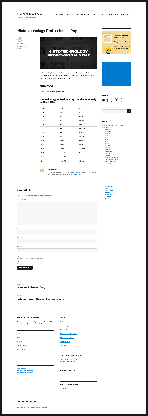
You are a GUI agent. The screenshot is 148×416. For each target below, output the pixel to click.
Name (20, 228)
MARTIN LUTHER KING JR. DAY (114, 179)
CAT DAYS (108, 163)
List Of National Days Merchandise (26, 359)
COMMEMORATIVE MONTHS (113, 159)
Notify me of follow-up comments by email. (30, 258)
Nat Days (20, 43)
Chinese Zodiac (64, 330)
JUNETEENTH (109, 185)
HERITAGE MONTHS (110, 161)
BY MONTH (85, 15)
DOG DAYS (108, 167)
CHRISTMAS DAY (110, 197)
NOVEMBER (108, 149)
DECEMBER (108, 151)
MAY (106, 137)
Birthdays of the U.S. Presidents (68, 333)
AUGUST (107, 143)
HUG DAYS (108, 169)
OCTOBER (108, 147)
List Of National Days (29, 14)
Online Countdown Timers (67, 337)
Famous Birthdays (65, 341)
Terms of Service (22, 345)
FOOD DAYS (108, 171)
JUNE (106, 139)
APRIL (107, 135)
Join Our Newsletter (65, 388)
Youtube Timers (21, 368)
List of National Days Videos (25, 372)
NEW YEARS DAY (110, 177)
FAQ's (18, 337)
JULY (106, 141)
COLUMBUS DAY (109, 191)
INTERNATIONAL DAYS (111, 157)
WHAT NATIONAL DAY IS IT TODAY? (67, 15)
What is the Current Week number (69, 359)
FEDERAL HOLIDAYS (115, 15)
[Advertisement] (117, 74)
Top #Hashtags (64, 322)
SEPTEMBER (108, 145)
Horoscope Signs (64, 326)
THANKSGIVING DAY (111, 195)
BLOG (129, 15)
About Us (19, 333)
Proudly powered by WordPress (38, 407)
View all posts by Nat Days (75, 174)
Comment (21, 200)
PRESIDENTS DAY (110, 181)
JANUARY (108, 129)
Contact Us (20, 341)
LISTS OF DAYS (99, 15)
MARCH (19, 49)
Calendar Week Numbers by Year (69, 361)
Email (20, 237)
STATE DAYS (108, 155)
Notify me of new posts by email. (27, 264)
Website (20, 246)
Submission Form (64, 375)
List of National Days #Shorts (25, 370)
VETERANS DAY (109, 193)
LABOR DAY (108, 189)
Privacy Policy (21, 349)
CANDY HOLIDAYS (110, 173)
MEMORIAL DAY (109, 183)
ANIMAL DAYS (109, 165)
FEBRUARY (108, 131)
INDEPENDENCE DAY (111, 187)
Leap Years (63, 345)
